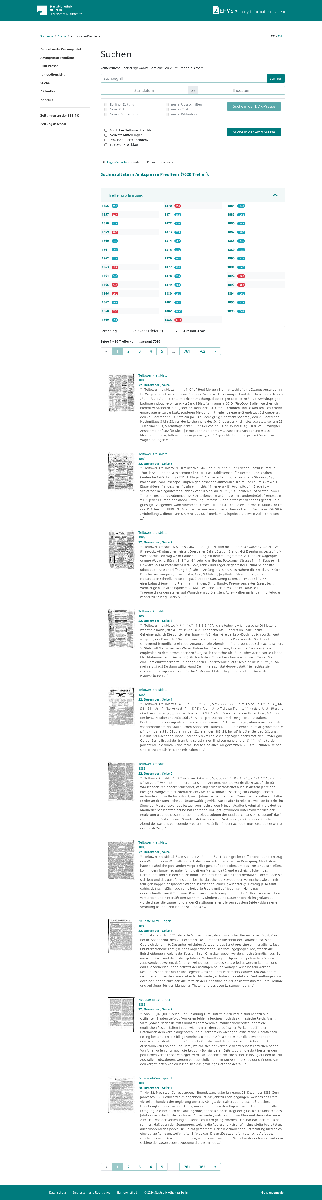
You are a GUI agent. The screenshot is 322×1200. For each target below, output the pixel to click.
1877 (169, 267)
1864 (106, 276)
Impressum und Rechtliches (91, 1192)
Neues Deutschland (124, 114)
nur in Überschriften (186, 104)
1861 (106, 249)
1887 (231, 232)
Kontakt (46, 100)
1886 (231, 223)
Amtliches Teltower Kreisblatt (132, 130)
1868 (106, 311)
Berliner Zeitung (122, 104)
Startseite (46, 36)
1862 (106, 258)
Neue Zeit (117, 109)
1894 (231, 293)
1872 (169, 223)
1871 (169, 214)
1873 (169, 232)
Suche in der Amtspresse (254, 132)
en (280, 36)
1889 (231, 249)
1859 (106, 232)
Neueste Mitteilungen (126, 135)
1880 (169, 293)
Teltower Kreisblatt (124, 144)
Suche (62, 36)
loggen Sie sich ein (118, 162)
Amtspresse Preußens (57, 58)
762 (202, 351)
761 (187, 351)
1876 (169, 258)
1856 (106, 206)
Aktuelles (47, 91)
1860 (106, 240)
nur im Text (179, 109)
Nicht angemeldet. (273, 1192)
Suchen (276, 78)
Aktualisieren (194, 331)
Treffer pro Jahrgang (125, 195)
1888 (231, 240)
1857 (106, 214)
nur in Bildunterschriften (190, 114)
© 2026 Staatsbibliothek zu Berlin (166, 1192)
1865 (106, 285)
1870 (169, 206)
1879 (169, 285)
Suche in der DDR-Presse (254, 106)
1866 (106, 293)
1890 (231, 258)
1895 (231, 302)
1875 (169, 249)
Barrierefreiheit (127, 1192)
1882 (169, 311)
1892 (231, 276)
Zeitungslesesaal (53, 124)
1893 (231, 285)
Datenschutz (57, 1192)
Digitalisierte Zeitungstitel (60, 49)
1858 (106, 223)
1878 (169, 276)
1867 (106, 302)
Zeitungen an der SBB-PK (59, 115)
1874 (169, 240)
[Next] (215, 351)
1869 (106, 319)
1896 (231, 311)
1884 (231, 206)
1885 (231, 214)
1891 (231, 267)
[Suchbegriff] (184, 78)
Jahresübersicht (52, 74)
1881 (169, 302)
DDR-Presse (49, 66)
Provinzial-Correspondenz (129, 140)
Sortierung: (109, 331)
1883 (169, 319)
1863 (106, 267)
